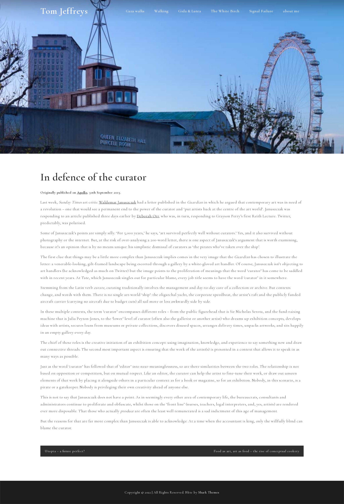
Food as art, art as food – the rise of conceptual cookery (256, 451)
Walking (161, 11)
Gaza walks (135, 11)
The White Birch (225, 11)
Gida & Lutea (189, 11)
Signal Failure (261, 11)
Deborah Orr (148, 216)
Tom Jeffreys (64, 11)
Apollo (82, 192)
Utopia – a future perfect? (64, 451)
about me (291, 11)
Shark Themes (208, 492)
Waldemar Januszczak (117, 202)
